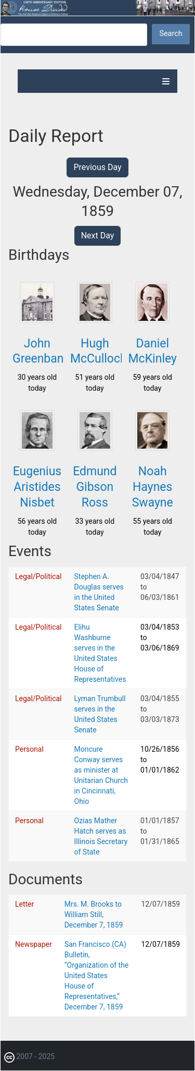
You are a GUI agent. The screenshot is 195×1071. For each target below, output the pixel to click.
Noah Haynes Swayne (152, 487)
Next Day (97, 235)
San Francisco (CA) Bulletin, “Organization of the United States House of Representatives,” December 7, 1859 (96, 975)
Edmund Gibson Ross (94, 487)
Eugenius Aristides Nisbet (37, 487)
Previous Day (97, 167)
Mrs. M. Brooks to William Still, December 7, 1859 (93, 914)
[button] (37, 320)
